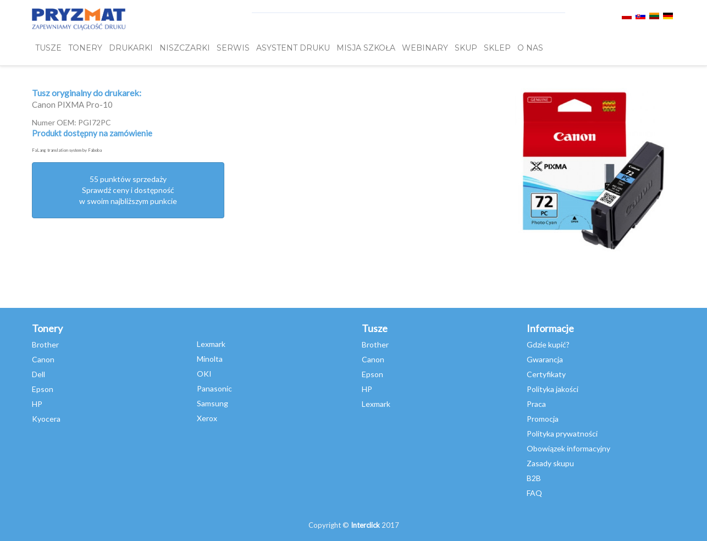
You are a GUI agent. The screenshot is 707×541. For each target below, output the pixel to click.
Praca (536, 403)
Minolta (210, 358)
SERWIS (233, 48)
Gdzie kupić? (548, 344)
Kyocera (46, 418)
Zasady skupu (550, 463)
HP (37, 403)
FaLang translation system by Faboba (67, 150)
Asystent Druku (293, 48)
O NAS (530, 48)
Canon (43, 359)
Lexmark (211, 344)
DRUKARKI (131, 48)
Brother (45, 344)
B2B (534, 478)
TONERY (85, 48)
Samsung (212, 403)
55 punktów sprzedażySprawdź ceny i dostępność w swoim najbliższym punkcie (128, 190)
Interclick (365, 525)
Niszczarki (184, 48)
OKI (204, 373)
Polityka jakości (552, 389)
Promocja (543, 418)
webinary (425, 48)
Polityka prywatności (562, 433)
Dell (38, 374)
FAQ (534, 493)
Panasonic (214, 388)
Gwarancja (545, 359)
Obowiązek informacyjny (568, 448)
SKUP (466, 48)
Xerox (207, 418)
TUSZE (48, 48)
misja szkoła (365, 48)
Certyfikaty (546, 374)
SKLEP (497, 48)
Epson (42, 389)
